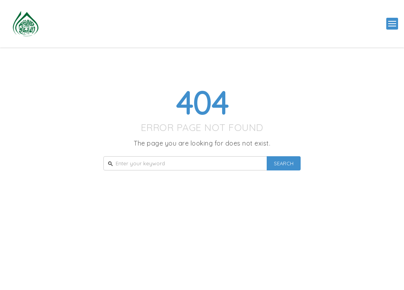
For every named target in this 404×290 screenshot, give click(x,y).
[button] (392, 24)
